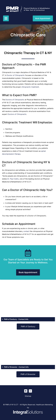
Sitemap (28, 396)
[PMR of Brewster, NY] (28, 347)
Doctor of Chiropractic (16, 75)
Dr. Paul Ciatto (13, 179)
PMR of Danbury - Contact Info (16, 319)
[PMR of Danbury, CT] (28, 299)
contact (26, 231)
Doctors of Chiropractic (14, 100)
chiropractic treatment (30, 87)
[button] (6, 18)
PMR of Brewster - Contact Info (16, 367)
